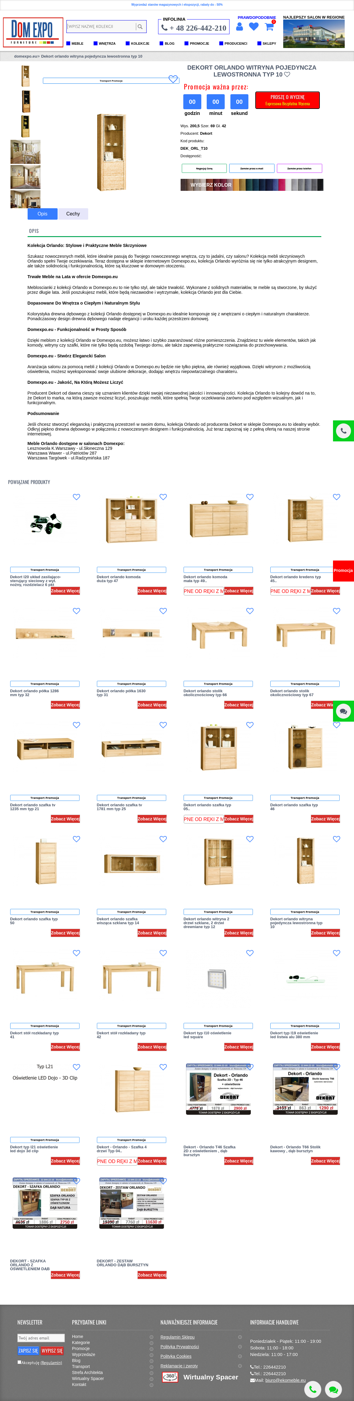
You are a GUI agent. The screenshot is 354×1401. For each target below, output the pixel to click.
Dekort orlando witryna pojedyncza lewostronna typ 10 (91, 56)
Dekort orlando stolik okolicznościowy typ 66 (205, 693)
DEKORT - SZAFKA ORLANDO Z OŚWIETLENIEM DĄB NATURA (30, 1267)
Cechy (73, 213)
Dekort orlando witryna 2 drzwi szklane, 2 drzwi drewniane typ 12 (206, 923)
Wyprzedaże (83, 1354)
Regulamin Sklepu (177, 1337)
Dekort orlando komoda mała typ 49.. (205, 579)
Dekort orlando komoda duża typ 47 (119, 579)
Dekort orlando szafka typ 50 (34, 921)
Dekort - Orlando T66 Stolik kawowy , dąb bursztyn (295, 1149)
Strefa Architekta (87, 1372)
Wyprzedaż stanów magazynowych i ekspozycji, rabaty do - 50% (177, 4)
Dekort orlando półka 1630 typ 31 (121, 693)
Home (77, 1336)
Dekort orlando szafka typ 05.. (207, 807)
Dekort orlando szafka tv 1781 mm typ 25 (119, 807)
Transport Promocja (45, 570)
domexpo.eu (25, 56)
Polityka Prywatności (179, 1346)
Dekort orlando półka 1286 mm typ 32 (34, 693)
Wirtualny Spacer (88, 1378)
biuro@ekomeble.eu (286, 1380)
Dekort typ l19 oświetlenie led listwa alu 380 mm (294, 1035)
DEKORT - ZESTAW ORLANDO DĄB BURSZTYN (122, 1263)
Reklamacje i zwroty (179, 1365)
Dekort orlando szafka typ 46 (294, 807)
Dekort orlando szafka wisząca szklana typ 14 (118, 921)
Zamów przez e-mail (251, 168)
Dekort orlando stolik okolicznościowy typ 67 (292, 693)
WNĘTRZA (107, 43)
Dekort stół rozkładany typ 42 (121, 1035)
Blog (76, 1360)
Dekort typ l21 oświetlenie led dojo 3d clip (34, 1149)
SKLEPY (269, 43)
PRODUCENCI (236, 43)
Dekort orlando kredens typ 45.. (295, 579)
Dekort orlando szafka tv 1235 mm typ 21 (33, 807)
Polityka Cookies (176, 1356)
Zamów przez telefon (299, 168)
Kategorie (81, 1342)
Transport (81, 1366)
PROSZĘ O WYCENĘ (288, 100)
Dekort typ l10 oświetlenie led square (208, 1035)
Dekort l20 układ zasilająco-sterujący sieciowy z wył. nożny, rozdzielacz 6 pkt (35, 581)
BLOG (169, 43)
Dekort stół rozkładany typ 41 (34, 1035)
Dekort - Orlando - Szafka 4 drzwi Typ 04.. (122, 1149)
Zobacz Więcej (65, 590)
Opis (42, 213)
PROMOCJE (199, 43)
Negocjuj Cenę (204, 168)
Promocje (81, 1348)
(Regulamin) (51, 1362)
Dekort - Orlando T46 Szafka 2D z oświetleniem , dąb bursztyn (210, 1151)
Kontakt (79, 1384)
